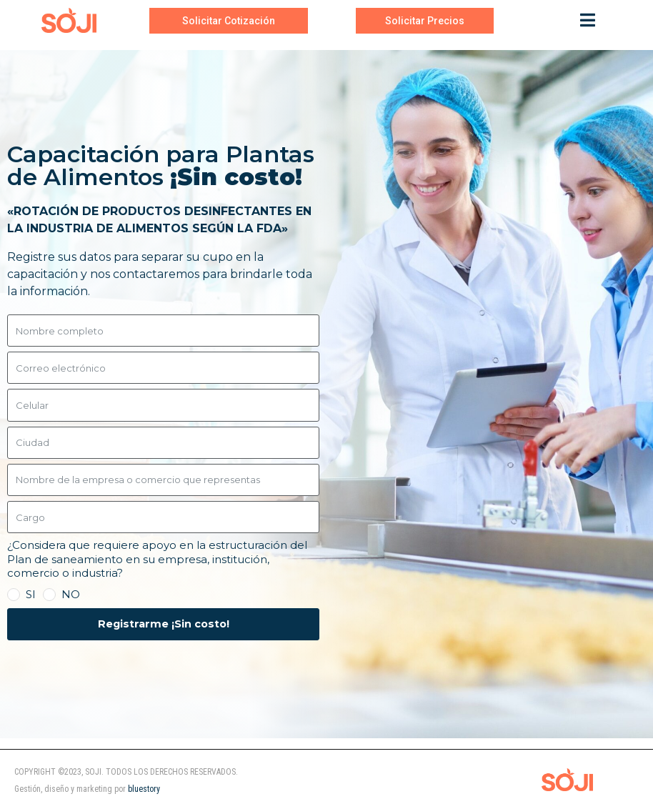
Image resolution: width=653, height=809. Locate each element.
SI (31, 594)
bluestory (144, 789)
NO (70, 594)
